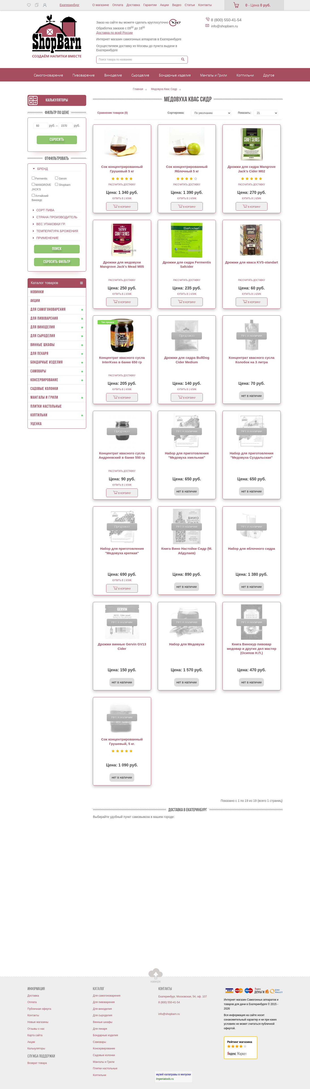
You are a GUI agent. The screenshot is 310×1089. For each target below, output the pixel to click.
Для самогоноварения (106, 995)
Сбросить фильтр (56, 262)
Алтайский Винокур (40, 198)
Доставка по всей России (114, 32)
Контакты (205, 5)
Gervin (61, 178)
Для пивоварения (104, 1002)
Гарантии (150, 5)
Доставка (133, 5)
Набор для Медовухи (186, 644)
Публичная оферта (39, 1008)
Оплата (117, 5)
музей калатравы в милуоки (173, 1074)
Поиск (57, 249)
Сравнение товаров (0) (112, 112)
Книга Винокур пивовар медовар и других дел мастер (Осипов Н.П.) (251, 648)
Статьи (190, 5)
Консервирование (104, 1048)
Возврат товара (37, 1063)
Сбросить (57, 140)
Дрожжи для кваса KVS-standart (251, 262)
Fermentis (39, 178)
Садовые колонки (104, 1055)
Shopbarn (62, 184)
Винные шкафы (102, 1022)
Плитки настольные (105, 1068)
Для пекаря (100, 1028)
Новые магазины (38, 1022)
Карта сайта (35, 1035)
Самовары (99, 1042)
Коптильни (99, 1075)
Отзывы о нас (36, 1028)
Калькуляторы (57, 100)
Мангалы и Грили (103, 1061)
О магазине (100, 5)
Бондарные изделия (105, 1035)
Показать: (242, 112)
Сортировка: (176, 112)
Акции (164, 5)
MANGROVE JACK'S (41, 187)
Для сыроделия (102, 1015)
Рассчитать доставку (122, 184)
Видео (176, 5)
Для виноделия (102, 1008)
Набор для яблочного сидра (251, 548)
